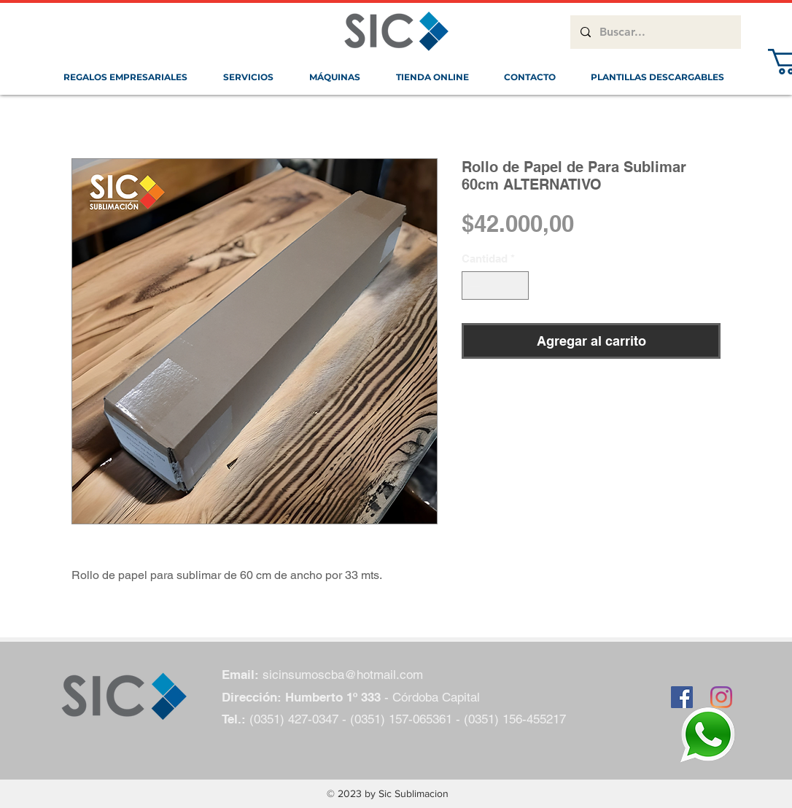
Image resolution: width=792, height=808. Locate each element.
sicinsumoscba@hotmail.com (343, 674)
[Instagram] (721, 697)
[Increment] (517, 285)
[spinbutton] (496, 285)
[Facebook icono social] (682, 697)
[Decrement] (474, 285)
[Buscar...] (654, 32)
